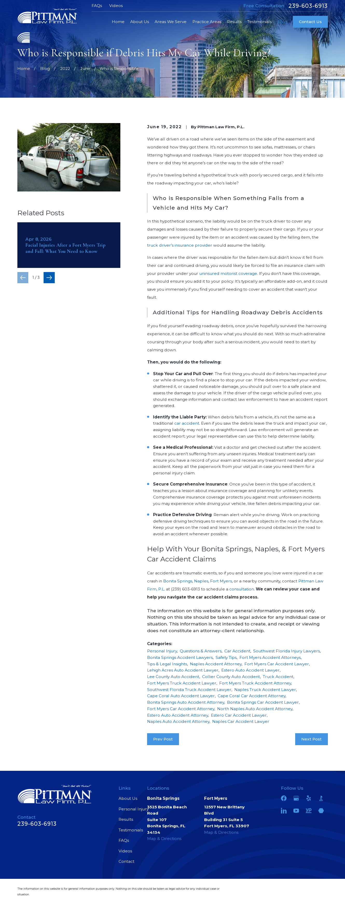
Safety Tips (226, 657)
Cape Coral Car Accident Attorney (251, 695)
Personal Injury (162, 650)
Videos (116, 5)
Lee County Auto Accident (173, 676)
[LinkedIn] (284, 811)
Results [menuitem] (234, 21)
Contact (126, 861)
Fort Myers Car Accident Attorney (180, 708)
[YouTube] (296, 811)
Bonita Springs (177, 581)
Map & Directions (164, 838)
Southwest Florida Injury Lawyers (286, 650)
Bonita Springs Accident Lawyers (180, 657)
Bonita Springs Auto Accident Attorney (185, 702)
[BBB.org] (321, 798)
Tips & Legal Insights (167, 663)
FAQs (97, 5)
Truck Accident (278, 676)
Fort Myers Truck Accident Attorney (255, 683)
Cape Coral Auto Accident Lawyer (181, 695)
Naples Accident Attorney (216, 663)
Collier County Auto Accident (231, 676)
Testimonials (131, 830)
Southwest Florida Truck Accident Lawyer (189, 689)
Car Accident (237, 650)
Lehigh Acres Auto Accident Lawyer (182, 670)
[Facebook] (284, 798)
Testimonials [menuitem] (259, 21)
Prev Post (163, 739)
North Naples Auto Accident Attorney (254, 708)
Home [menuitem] (118, 21)
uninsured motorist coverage (228, 273)
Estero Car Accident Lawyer (239, 715)
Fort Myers (221, 581)
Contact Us (310, 21)
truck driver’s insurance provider (179, 245)
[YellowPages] (309, 811)
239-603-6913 (308, 6)
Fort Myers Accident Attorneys (270, 657)
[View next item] (49, 277)
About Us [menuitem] (139, 21)
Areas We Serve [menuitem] (171, 21)
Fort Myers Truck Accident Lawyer (181, 683)
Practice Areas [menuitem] (206, 21)
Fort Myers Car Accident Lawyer (276, 663)
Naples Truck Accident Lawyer (265, 689)
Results (126, 819)
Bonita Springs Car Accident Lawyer (263, 702)
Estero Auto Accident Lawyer (250, 670)
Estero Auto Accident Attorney (177, 715)
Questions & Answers (201, 650)
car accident (186, 423)
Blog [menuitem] (282, 21)
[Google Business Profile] (296, 798)
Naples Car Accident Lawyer (240, 721)
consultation (241, 589)
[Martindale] (321, 811)
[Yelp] (309, 798)
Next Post (311, 739)
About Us (128, 798)
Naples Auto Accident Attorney (178, 721)
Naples (201, 581)
